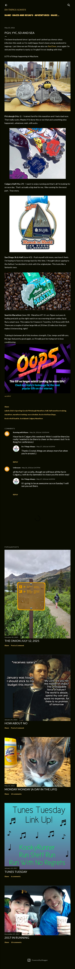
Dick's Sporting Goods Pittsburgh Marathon (27, 411)
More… (55, 15)
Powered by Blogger (37, 960)
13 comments (16, 794)
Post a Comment (17, 645)
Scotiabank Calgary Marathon (31, 418)
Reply (15, 462)
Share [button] (7, 407)
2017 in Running (17, 937)
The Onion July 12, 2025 (22, 640)
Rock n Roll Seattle (12, 418)
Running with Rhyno (20, 432)
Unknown (17, 468)
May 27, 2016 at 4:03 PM (45, 446)
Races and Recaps (22, 15)
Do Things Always (15, 10)
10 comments (16, 942)
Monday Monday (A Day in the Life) (31, 789)
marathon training (20, 414)
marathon (8, 414)
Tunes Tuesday (16, 871)
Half (46, 411)
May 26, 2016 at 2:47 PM (31, 468)
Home (8, 15)
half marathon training (57, 411)
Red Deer (52, 46)
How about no (16, 723)
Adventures (42, 15)
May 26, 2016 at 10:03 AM (39, 432)
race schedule (32, 414)
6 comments (16, 876)
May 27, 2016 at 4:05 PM (45, 479)
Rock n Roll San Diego (47, 414)
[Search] (68, 4)
